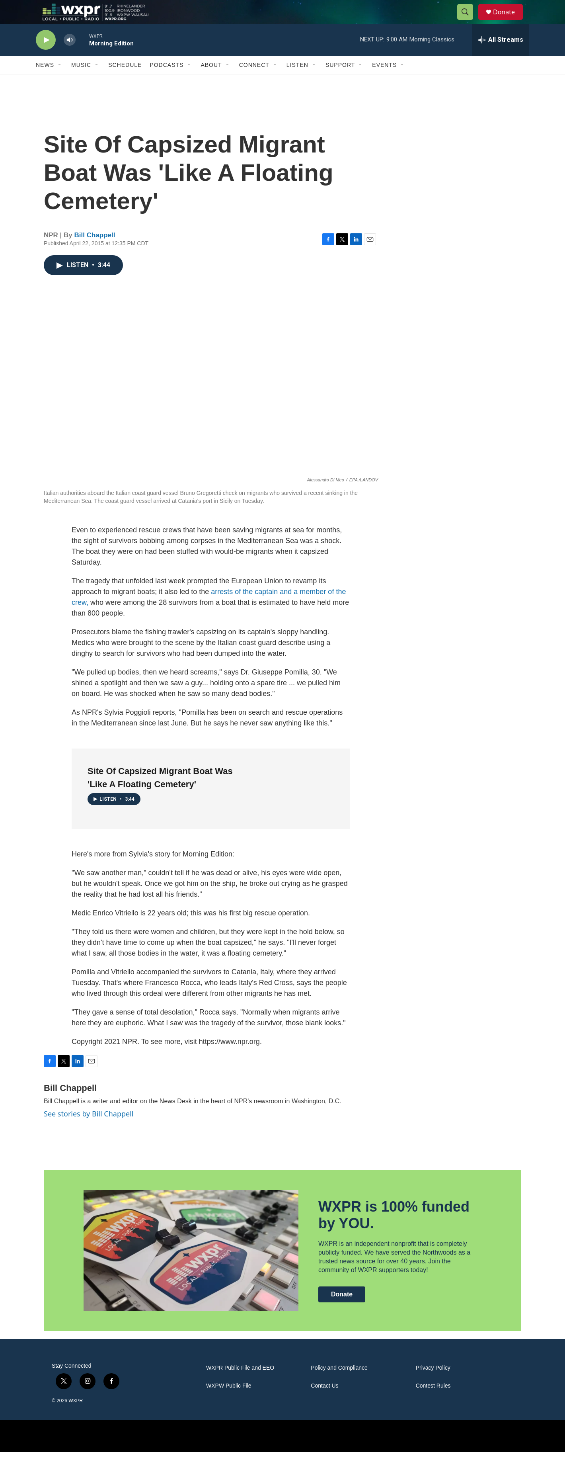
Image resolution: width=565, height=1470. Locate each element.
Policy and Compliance (339, 1386)
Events (384, 83)
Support (340, 83)
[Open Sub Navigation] (60, 83)
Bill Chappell (94, 253)
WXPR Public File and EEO (240, 1386)
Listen (297, 83)
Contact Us (324, 1404)
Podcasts (166, 83)
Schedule (125, 83)
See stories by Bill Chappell (88, 1131)
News (45, 83)
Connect (254, 83)
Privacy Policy (433, 1386)
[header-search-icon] (469, 21)
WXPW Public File (228, 1404)
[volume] (69, 58)
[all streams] (500, 58)
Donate (509, 21)
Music (81, 83)
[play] (45, 58)
